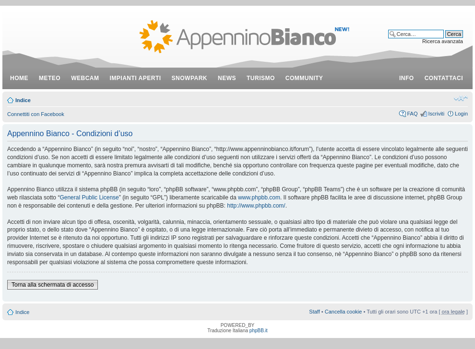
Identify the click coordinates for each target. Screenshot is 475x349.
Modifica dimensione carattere (461, 98)
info (406, 78)
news (227, 78)
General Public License (89, 197)
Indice (23, 100)
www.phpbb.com (259, 197)
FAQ (412, 113)
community (304, 78)
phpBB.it (258, 330)
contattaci (444, 78)
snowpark (189, 78)
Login (461, 113)
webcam (85, 78)
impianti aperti (135, 78)
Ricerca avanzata (442, 41)
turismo (261, 78)
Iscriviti (436, 113)
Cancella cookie (343, 311)
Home (19, 78)
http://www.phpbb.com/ (256, 205)
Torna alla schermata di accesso (53, 284)
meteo (49, 78)
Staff (314, 311)
